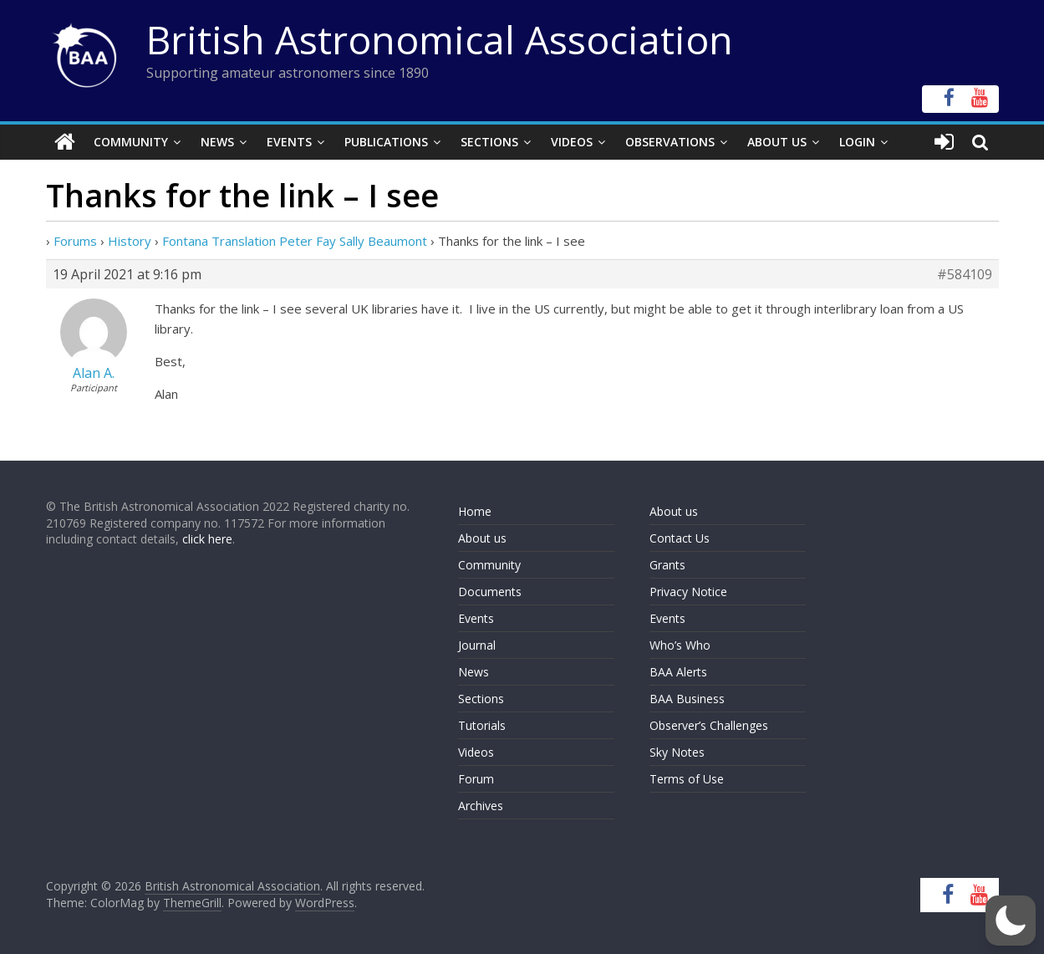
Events (289, 142)
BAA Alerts (678, 672)
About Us (777, 142)
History (129, 240)
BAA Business (687, 699)
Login (857, 142)
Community (131, 142)
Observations (670, 142)
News (217, 142)
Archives (480, 806)
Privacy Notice (688, 591)
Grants (667, 565)
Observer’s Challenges (708, 725)
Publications (386, 142)
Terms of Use (686, 779)
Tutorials (482, 725)
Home (474, 511)
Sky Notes (677, 752)
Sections (489, 142)
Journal (477, 645)
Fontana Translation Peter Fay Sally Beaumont (294, 240)
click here (207, 539)
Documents (490, 591)
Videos (572, 142)
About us (482, 538)
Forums (75, 240)
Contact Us (679, 538)
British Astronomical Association (439, 39)
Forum (476, 779)
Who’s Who (679, 645)
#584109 (964, 274)
